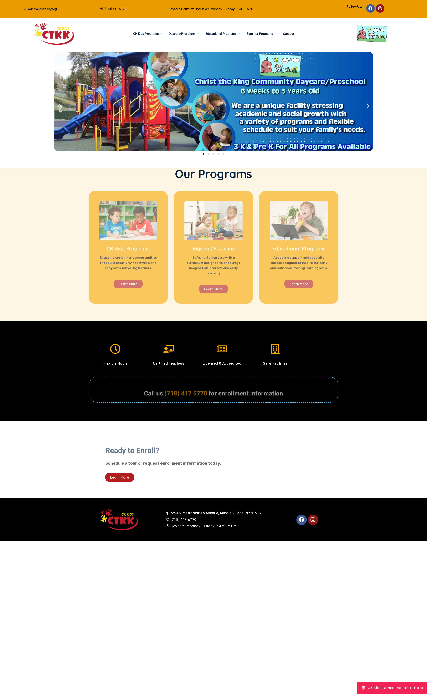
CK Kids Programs (147, 33)
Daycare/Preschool (184, 33)
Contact (288, 33)
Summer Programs (260, 33)
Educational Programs (223, 33)
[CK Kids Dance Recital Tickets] (392, 688)
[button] (58, 105)
